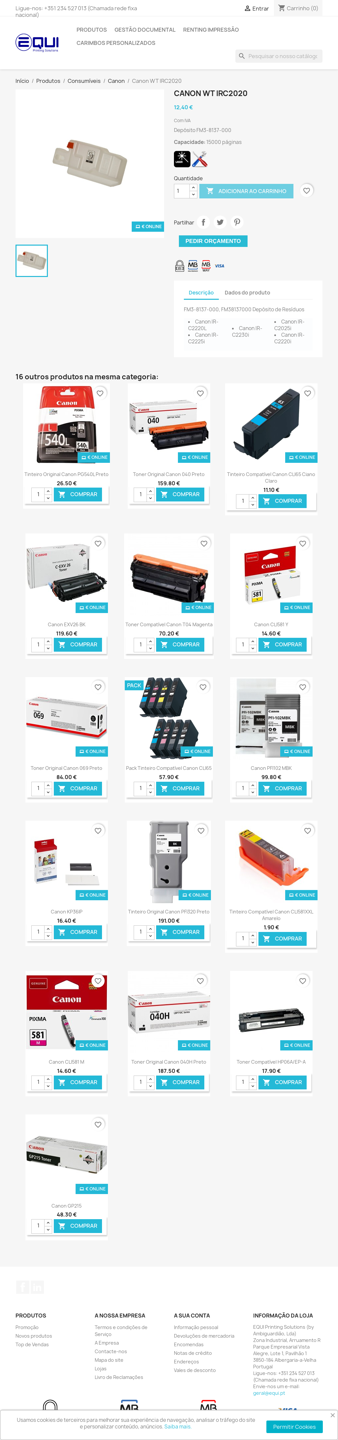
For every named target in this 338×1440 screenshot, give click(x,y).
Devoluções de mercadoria (204, 1336)
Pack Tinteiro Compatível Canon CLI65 (169, 768)
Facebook (22, 1287)
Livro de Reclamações (119, 1377)
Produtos (92, 29)
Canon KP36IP (67, 912)
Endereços (186, 1361)
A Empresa (107, 1343)
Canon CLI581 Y (271, 624)
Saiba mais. (178, 1426)
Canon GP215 (66, 1206)
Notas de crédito (193, 1353)
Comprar (77, 495)
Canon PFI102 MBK (271, 768)
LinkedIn (37, 1287)
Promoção (27, 1327)
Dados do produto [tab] (247, 292)
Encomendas (189, 1344)
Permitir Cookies (294, 1426)
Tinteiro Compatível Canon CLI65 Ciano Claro (271, 477)
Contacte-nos (111, 1351)
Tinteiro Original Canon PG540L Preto (66, 474)
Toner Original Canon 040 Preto (169, 474)
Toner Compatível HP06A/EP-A (271, 1062)
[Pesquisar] (278, 56)
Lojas (101, 1368)
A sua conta (192, 1315)
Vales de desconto (195, 1370)
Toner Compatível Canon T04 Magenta (169, 624)
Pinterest (237, 222)
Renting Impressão (211, 29)
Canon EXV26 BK (66, 624)
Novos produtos (34, 1336)
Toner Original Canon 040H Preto (168, 1062)
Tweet (220, 222)
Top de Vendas (32, 1344)
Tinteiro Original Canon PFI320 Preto (169, 912)
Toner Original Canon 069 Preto (66, 768)
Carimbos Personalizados (116, 43)
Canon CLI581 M (66, 1062)
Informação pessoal (196, 1327)
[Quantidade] (182, 191)
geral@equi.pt (269, 1393)
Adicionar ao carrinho (246, 191)
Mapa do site (109, 1360)
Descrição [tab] (201, 292)
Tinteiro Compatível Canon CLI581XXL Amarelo (271, 915)
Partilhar (203, 222)
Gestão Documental (145, 29)
